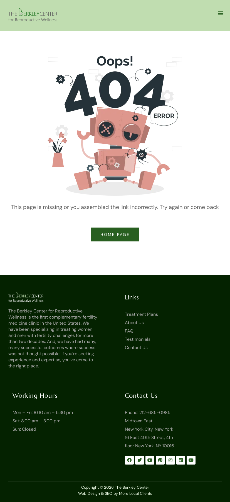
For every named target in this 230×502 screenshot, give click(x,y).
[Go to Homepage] (34, 297)
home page (116, 234)
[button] (220, 12)
